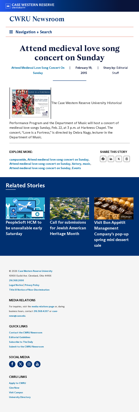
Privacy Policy (32, 285)
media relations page (43, 306)
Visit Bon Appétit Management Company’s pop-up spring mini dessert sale (111, 234)
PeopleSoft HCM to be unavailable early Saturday (24, 228)
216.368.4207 (41, 311)
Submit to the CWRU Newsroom (26, 346)
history (76, 164)
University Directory (20, 397)
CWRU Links (18, 377)
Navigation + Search (29, 32)
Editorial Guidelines (19, 337)
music (86, 164)
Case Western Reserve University (35, 270)
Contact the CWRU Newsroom (25, 332)
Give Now (14, 387)
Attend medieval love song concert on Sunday (57, 159)
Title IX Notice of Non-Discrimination (29, 289)
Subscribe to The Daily (21, 341)
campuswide (17, 159)
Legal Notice (16, 285)
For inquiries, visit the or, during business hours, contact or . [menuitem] (37, 311)
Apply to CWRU (17, 383)
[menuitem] (69, 332)
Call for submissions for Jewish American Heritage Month (68, 228)
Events (76, 168)
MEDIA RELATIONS (22, 300)
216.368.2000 (16, 280)
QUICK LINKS (18, 326)
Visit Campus (16, 392)
